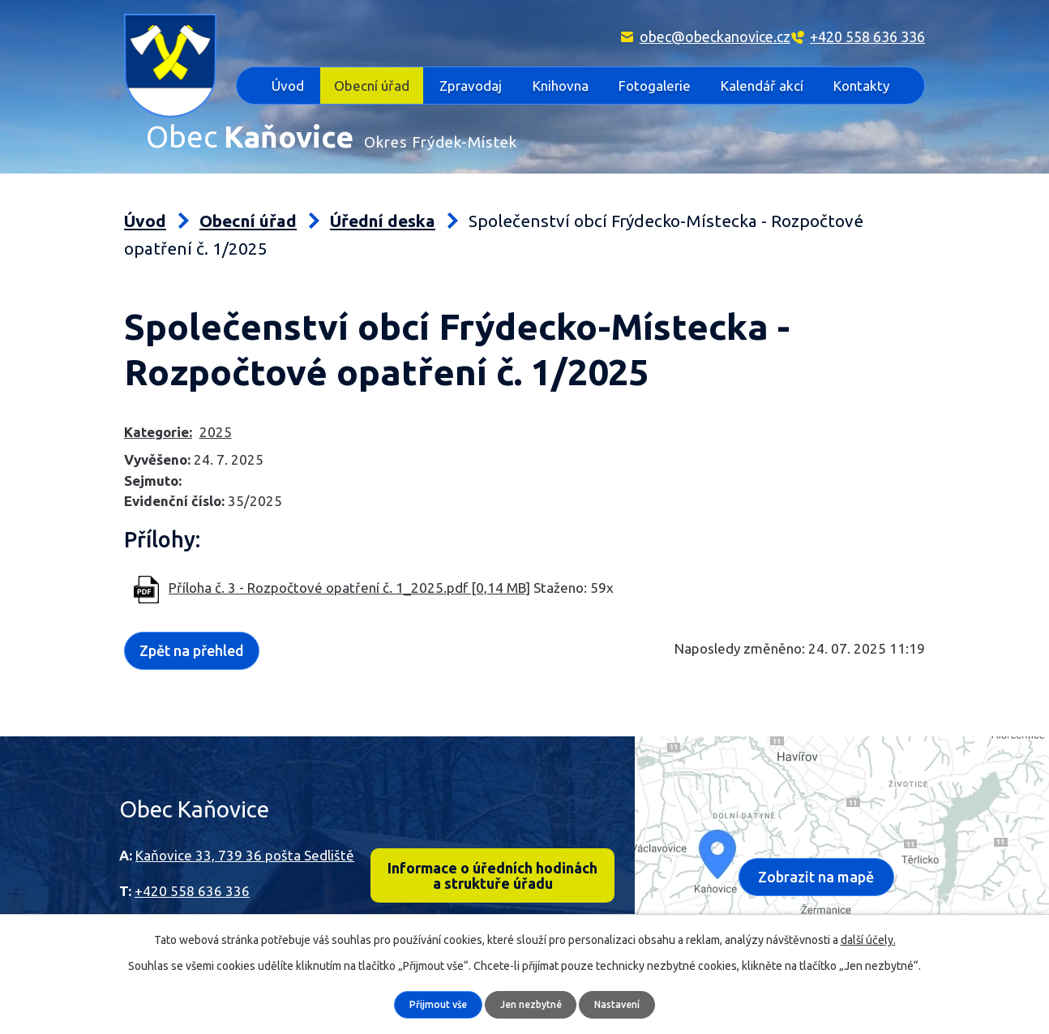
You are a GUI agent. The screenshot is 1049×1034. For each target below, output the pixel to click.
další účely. (868, 939)
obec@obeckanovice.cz (715, 36)
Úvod (288, 85)
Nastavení (624, 1004)
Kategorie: (158, 397)
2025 (215, 397)
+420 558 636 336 (867, 36)
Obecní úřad (371, 85)
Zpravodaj (470, 85)
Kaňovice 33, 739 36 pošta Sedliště (244, 819)
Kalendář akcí (762, 85)
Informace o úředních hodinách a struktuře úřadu (492, 843)
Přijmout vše (431, 1004)
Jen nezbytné (531, 1004)
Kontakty (861, 85)
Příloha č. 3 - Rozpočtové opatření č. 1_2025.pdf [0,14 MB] (349, 552)
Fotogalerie (655, 85)
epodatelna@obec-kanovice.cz (229, 909)
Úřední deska (382, 186)
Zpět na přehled (199, 614)
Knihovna (561, 85)
